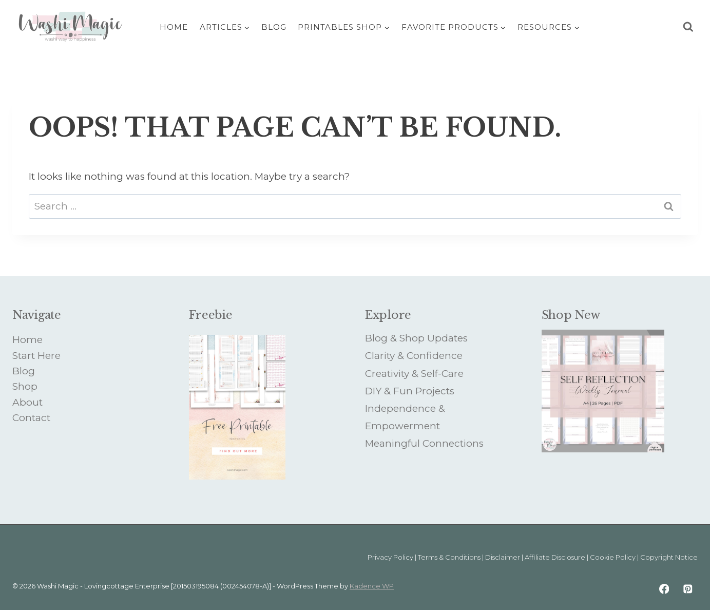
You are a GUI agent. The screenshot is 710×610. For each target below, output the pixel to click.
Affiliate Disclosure (555, 557)
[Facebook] (664, 589)
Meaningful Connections (424, 443)
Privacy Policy (390, 557)
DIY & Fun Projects (409, 391)
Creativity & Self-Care (414, 373)
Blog (273, 27)
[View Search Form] (688, 26)
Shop (24, 386)
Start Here (36, 355)
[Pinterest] (688, 589)
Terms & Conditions (449, 557)
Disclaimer (502, 557)
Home (174, 27)
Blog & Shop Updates (416, 338)
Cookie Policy (613, 557)
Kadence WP (372, 586)
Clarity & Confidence (414, 355)
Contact (31, 418)
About (27, 402)
